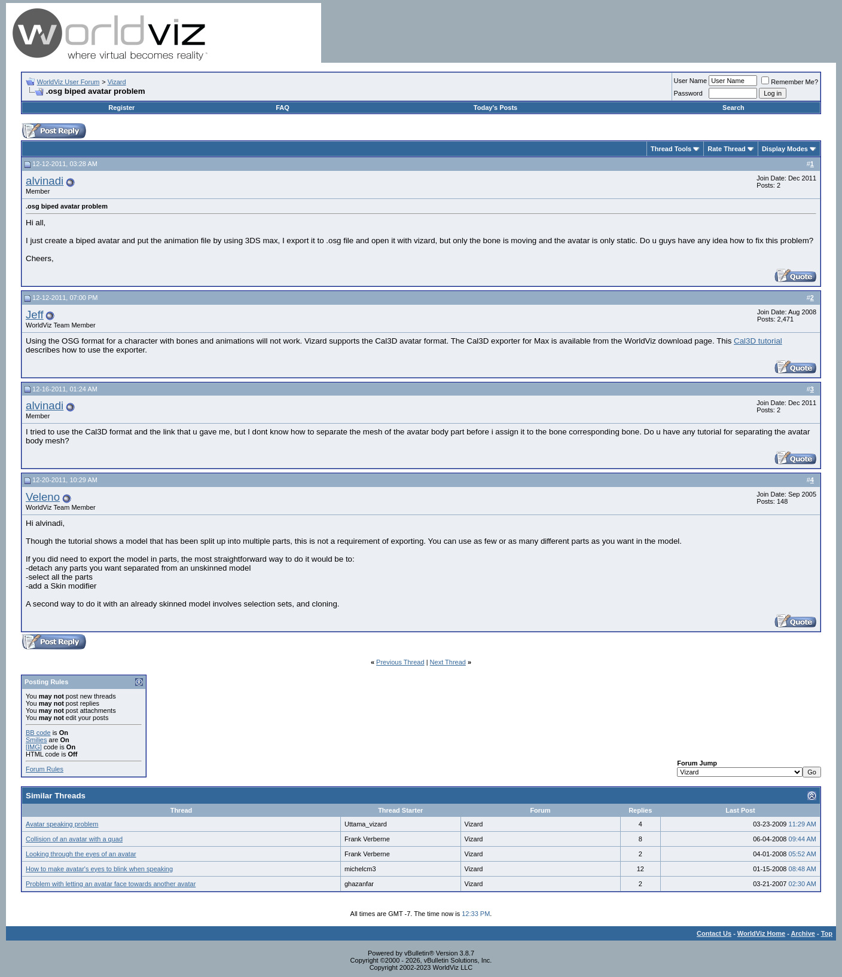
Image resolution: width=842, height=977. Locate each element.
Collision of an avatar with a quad (74, 839)
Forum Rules (44, 769)
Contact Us (714, 933)
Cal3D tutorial (758, 340)
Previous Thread (400, 662)
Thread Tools (671, 148)
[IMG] (34, 747)
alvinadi (44, 180)
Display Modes (785, 148)
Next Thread (448, 662)
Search (733, 107)
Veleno (43, 497)
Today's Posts (495, 107)
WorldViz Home (761, 933)
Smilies (36, 739)
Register (121, 107)
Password (688, 93)
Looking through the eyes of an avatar (81, 853)
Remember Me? (789, 81)
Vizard (117, 81)
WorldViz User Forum (68, 81)
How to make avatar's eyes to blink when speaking (99, 868)
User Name (690, 80)
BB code (38, 732)
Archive (803, 933)
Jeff (35, 314)
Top (826, 933)
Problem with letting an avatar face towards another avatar (111, 883)
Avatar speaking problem (62, 824)
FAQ (282, 107)
